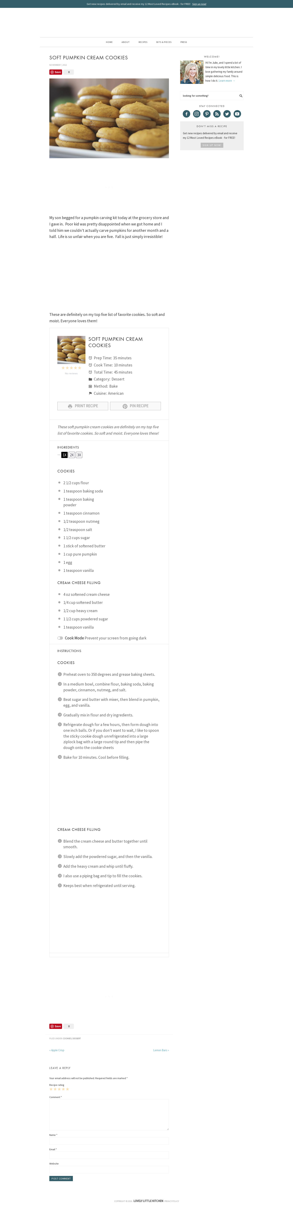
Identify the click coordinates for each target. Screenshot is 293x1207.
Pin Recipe (135, 406)
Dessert (77, 1038)
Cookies (67, 1038)
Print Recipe (83, 406)
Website (54, 1163)
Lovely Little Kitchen (146, 22)
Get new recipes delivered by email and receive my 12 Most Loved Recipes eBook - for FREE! (146, 4)
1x (65, 454)
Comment (55, 1097)
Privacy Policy (171, 1201)
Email (53, 1149)
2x (72, 454)
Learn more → (227, 80)
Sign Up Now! (212, 145)
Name (53, 1135)
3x (79, 454)
